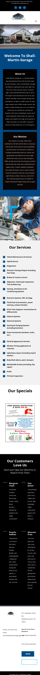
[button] (20, 257)
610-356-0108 (12, 630)
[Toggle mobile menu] (36, 21)
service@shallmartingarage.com (20, 3)
